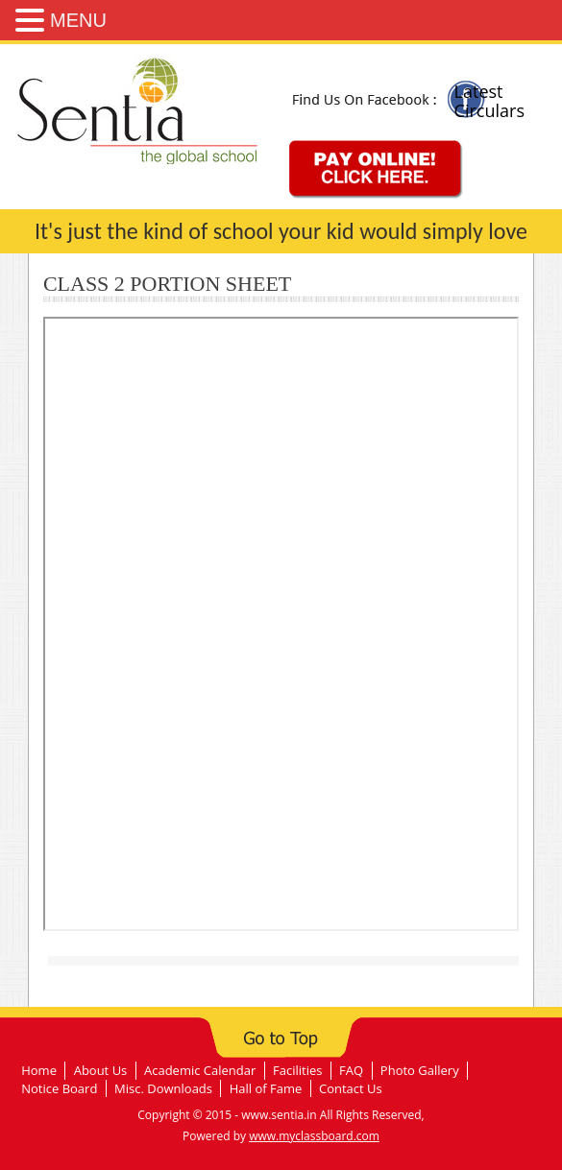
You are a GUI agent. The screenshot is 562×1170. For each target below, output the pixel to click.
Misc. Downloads (163, 1088)
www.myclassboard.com (314, 1136)
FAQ (351, 1070)
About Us (101, 1070)
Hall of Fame (266, 1088)
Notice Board (59, 1088)
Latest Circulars (489, 101)
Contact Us (350, 1088)
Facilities (297, 1070)
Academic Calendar (200, 1070)
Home (39, 1070)
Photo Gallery (419, 1070)
